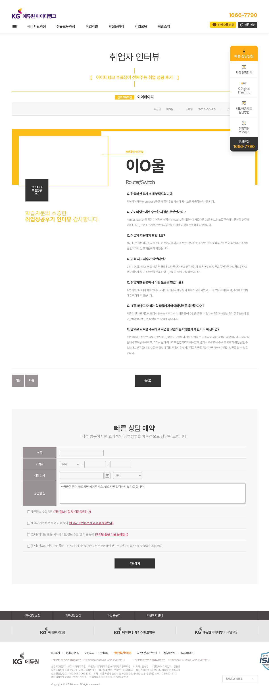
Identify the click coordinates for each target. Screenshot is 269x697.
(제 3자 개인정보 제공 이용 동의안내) (91, 523)
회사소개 (55, 652)
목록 (148, 380)
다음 (31, 380)
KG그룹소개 (187, 652)
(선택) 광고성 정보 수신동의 (94, 546)
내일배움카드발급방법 (244, 107)
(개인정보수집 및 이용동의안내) (72, 511)
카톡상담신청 (73, 615)
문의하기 (134, 563)
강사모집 (103, 652)
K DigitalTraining (244, 87)
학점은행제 (116, 26)
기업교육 (141, 26)
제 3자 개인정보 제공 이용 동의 (70, 523)
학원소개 (164, 26)
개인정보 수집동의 (59, 511)
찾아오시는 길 (72, 652)
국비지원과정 (36, 26)
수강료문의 (114, 615)
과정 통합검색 (244, 69)
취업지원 (92, 26)
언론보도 (89, 652)
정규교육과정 (65, 26)
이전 (18, 380)
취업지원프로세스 (244, 127)
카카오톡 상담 (226, 25)
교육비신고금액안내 (147, 652)
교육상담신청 (32, 615)
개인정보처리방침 (122, 652)
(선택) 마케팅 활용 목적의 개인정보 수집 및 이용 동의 (77, 534)
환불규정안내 (169, 652)
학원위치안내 (155, 615)
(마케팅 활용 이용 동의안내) (111, 534)
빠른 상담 (250, 25)
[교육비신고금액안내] (116, 659)
